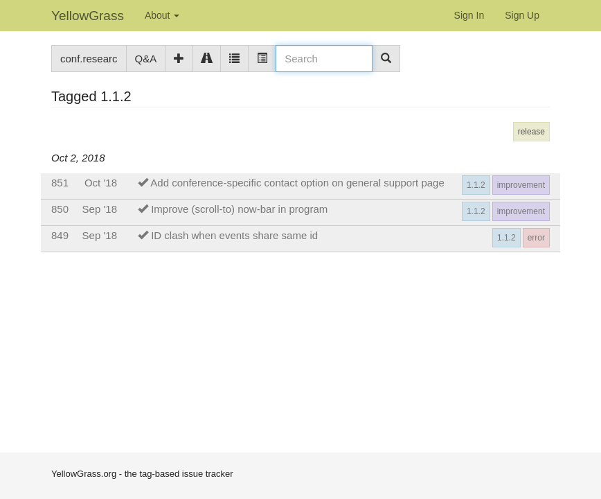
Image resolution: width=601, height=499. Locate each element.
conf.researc (89, 58)
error (536, 238)
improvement (521, 185)
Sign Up (522, 15)
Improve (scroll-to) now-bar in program (239, 209)
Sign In (469, 15)
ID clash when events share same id (234, 235)
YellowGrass (87, 15)
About (162, 15)
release (531, 132)
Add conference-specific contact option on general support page (297, 183)
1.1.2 (476, 185)
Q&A (146, 58)
